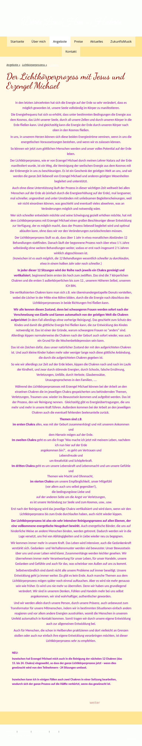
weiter (95, 702)
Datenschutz (24, 731)
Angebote (60, 41)
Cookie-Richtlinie (40, 731)
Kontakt (71, 51)
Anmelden (131, 738)
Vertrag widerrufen (19, 735)
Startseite (17, 41)
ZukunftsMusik (121, 41)
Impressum (11, 731)
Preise (78, 41)
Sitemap (54, 731)
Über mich (38, 41)
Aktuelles (96, 41)
